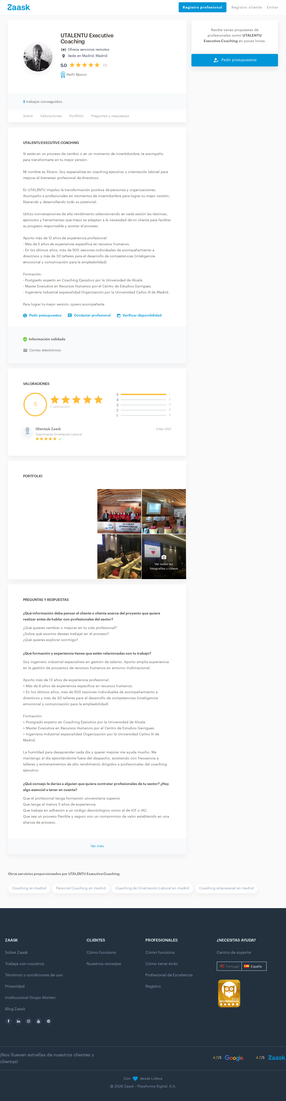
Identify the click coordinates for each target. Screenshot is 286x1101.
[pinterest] (48, 1021)
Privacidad (14, 986)
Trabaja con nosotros (24, 964)
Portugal (232, 966)
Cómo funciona (101, 953)
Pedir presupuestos (42, 315)
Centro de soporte (234, 953)
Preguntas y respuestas (110, 116)
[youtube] (38, 1021)
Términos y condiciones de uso (34, 975)
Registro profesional (202, 7)
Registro (153, 986)
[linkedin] (18, 1021)
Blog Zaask (15, 1009)
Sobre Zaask (16, 953)
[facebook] (8, 1021)
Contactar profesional (89, 315)
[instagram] (28, 1021)
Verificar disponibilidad (139, 315)
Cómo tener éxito (161, 964)
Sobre (28, 116)
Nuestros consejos (104, 964)
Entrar (272, 7)
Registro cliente (246, 7)
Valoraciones (51, 116)
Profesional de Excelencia (169, 975)
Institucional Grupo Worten (30, 998)
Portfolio (76, 116)
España (256, 966)
